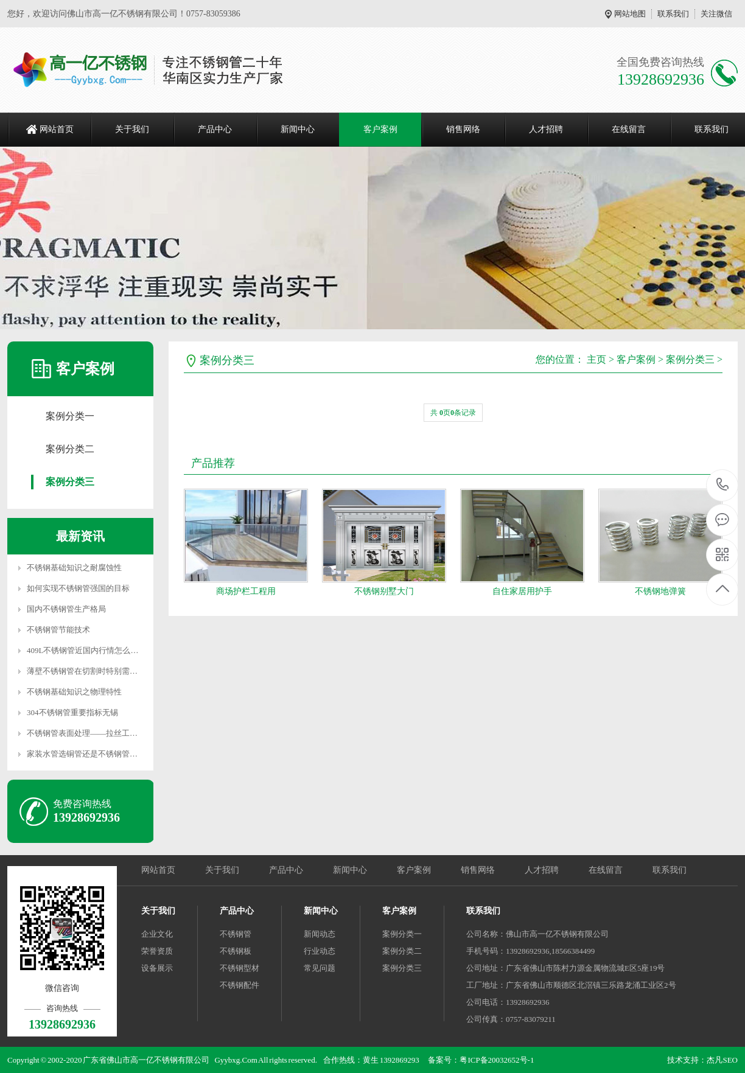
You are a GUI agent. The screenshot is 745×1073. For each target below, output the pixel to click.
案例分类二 (70, 449)
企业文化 (157, 933)
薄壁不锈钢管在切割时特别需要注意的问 (98, 671)
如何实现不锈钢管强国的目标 (78, 588)
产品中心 (215, 129)
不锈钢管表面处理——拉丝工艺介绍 (90, 733)
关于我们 (132, 129)
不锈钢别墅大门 (384, 591)
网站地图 (630, 13)
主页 (596, 359)
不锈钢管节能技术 (58, 629)
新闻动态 (319, 933)
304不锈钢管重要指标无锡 (72, 712)
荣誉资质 (157, 951)
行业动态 (319, 951)
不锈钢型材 (239, 968)
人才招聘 (546, 129)
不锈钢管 (235, 933)
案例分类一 (70, 416)
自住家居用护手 (522, 591)
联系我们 (673, 13)
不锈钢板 (235, 951)
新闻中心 (298, 129)
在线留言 (629, 129)
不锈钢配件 (239, 985)
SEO (730, 1059)
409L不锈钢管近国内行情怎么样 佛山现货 (99, 650)
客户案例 (380, 129)
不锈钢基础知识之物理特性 (74, 691)
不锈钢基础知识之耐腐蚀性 (74, 567)
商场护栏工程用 (246, 591)
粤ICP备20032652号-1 (497, 1059)
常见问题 (319, 968)
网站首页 (57, 129)
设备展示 (157, 968)
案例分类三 (70, 482)
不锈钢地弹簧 (660, 591)
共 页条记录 (453, 412)
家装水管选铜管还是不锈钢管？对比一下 (98, 753)
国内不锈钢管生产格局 (66, 608)
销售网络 (463, 129)
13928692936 (723, 484)
